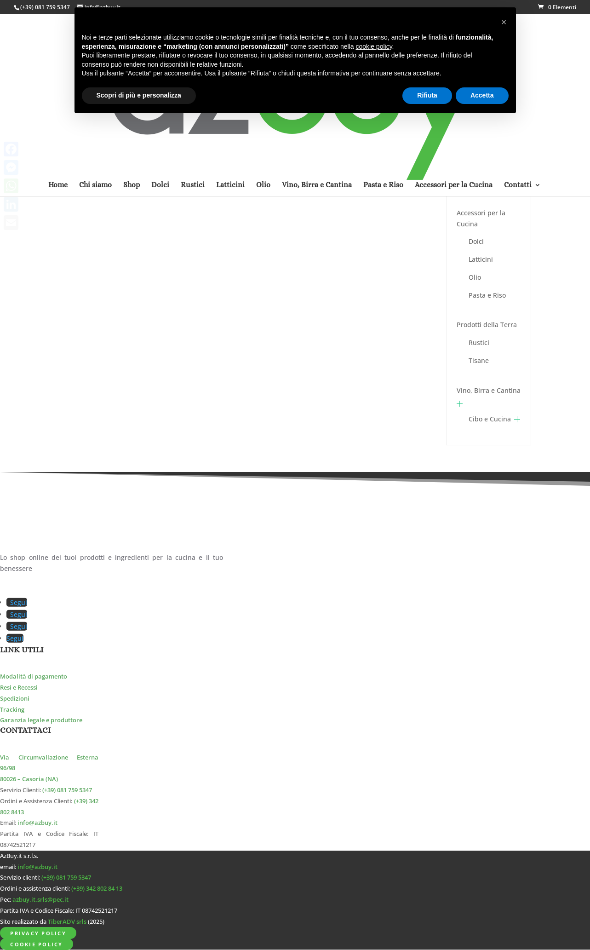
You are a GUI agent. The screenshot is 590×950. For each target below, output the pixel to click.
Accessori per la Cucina (481, 218)
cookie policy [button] (373, 46)
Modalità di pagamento (33, 676)
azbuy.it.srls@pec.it (40, 900)
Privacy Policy (38, 932)
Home (58, 65)
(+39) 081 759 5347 (45, 7)
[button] (504, 22)
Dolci (476, 241)
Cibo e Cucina (490, 419)
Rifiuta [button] (427, 95)
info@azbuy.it (37, 823)
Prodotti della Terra (487, 324)
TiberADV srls (67, 922)
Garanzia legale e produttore (41, 720)
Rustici (479, 342)
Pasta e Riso (487, 295)
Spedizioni (14, 698)
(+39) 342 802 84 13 (96, 888)
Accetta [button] (482, 95)
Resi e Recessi (19, 687)
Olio (475, 277)
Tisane (479, 360)
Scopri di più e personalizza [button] (139, 95)
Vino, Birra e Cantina (489, 390)
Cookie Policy (36, 943)
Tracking (12, 710)
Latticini (481, 259)
